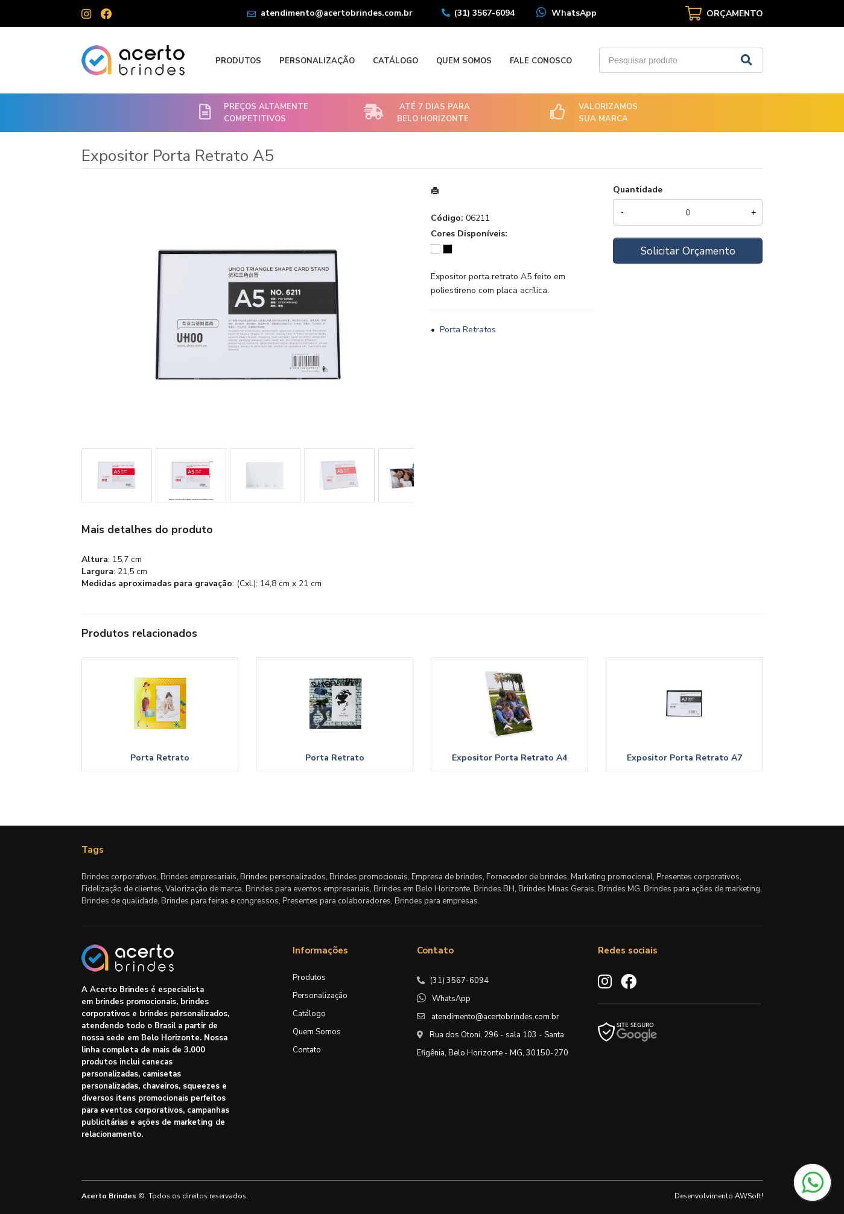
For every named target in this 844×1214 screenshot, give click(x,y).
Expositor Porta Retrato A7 (684, 757)
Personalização (317, 60)
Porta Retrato (159, 757)
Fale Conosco (541, 60)
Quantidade (637, 189)
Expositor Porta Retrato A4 (509, 757)
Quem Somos (464, 60)
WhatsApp (574, 13)
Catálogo (395, 60)
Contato (307, 1050)
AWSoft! (749, 1196)
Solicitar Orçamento (688, 251)
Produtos (238, 60)
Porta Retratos (468, 329)
